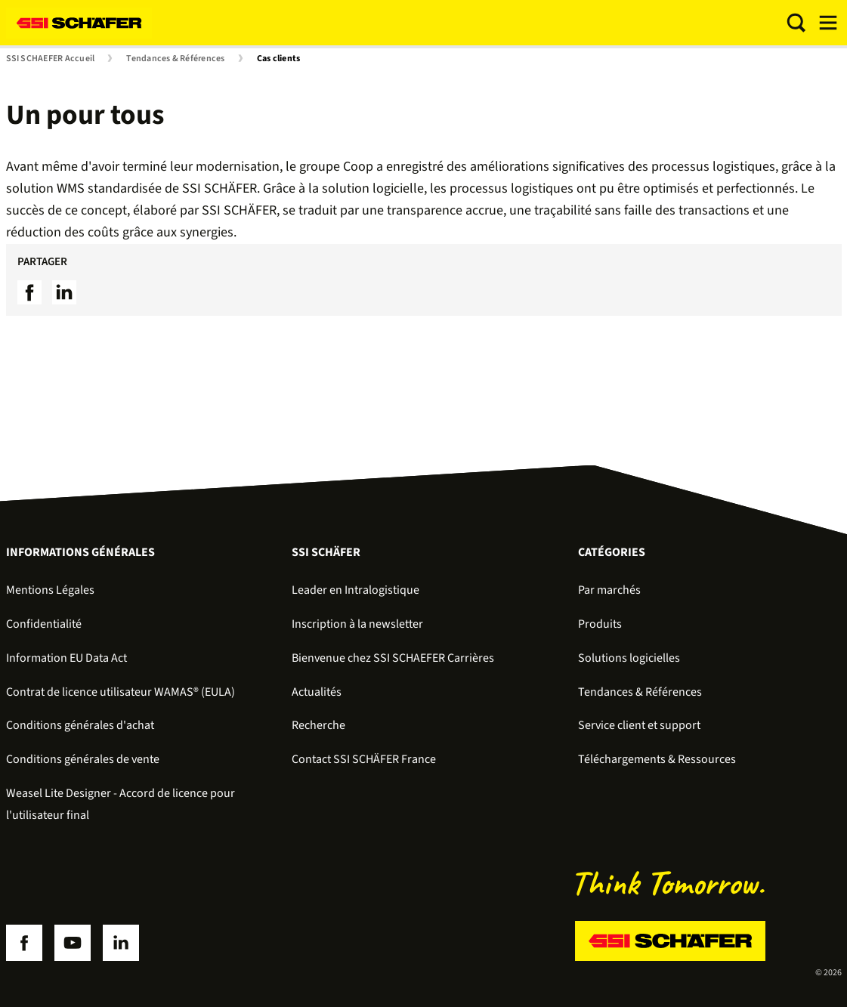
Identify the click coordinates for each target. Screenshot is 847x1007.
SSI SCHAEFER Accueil (50, 59)
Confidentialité (44, 624)
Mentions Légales (50, 590)
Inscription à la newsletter (357, 624)
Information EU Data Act (66, 658)
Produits (600, 624)
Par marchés (609, 590)
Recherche (318, 725)
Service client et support (639, 725)
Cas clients (279, 59)
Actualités (317, 692)
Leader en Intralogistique (355, 590)
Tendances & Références (175, 59)
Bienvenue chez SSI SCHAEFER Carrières (393, 658)
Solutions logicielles (629, 658)
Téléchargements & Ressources (657, 759)
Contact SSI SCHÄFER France (364, 759)
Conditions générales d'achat (80, 725)
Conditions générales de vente (82, 759)
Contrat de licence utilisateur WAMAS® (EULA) (120, 692)
